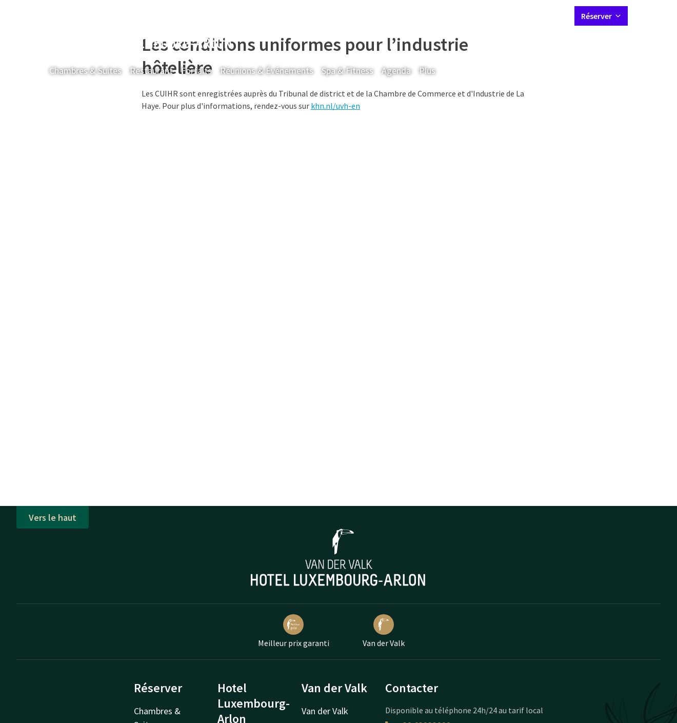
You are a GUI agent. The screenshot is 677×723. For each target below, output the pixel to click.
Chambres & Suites (85, 70)
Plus (434, 70)
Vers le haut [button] (52, 517)
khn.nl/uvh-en (335, 106)
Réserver (601, 16)
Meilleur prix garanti (293, 631)
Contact (453, 15)
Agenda (396, 70)
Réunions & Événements (266, 70)
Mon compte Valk (505, 15)
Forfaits (196, 70)
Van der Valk (384, 631)
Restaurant (151, 70)
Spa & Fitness (347, 70)
